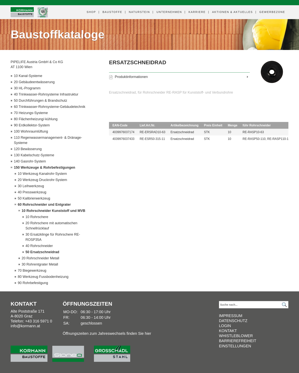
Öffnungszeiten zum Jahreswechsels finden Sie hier (107, 333)
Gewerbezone (272, 12)
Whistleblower (236, 336)
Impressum (230, 316)
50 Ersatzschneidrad (42, 252)
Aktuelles (232, 12)
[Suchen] (284, 305)
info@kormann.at (25, 326)
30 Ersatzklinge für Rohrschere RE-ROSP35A (52, 237)
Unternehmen (169, 12)
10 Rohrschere (36, 217)
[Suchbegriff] (253, 304)
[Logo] (22, 12)
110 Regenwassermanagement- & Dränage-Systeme (48, 140)
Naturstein (139, 12)
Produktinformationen (131, 77)
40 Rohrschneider (39, 246)
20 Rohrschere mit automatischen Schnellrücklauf (51, 225)
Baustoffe (112, 12)
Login (225, 326)
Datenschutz (233, 321)
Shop (91, 12)
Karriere (196, 12)
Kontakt (228, 331)
